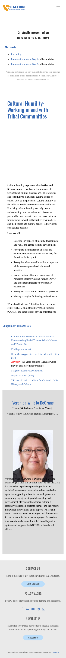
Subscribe (33, 638)
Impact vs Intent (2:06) (22, 375)
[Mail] (43, 609)
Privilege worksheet (21, 349)
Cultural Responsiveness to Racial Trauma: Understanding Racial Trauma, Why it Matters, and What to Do (34, 340)
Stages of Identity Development (27, 370)
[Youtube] (33, 609)
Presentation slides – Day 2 (24, 64)
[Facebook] (22, 609)
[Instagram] (38, 609)
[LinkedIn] (27, 609)
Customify (55, 652)
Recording (16, 54)
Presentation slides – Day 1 (24, 59)
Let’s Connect (33, 584)
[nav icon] (58, 8)
